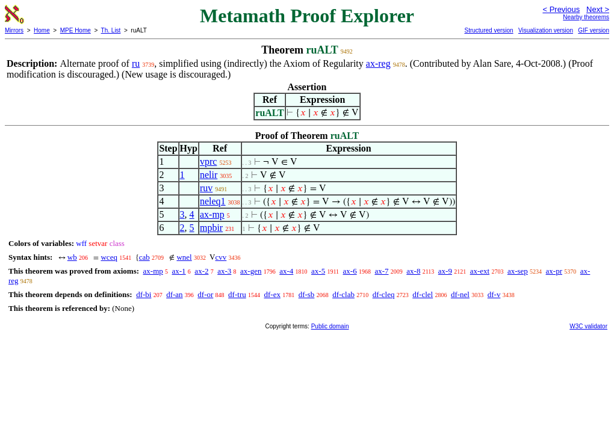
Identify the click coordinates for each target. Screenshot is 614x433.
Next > (597, 9)
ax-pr (554, 270)
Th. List (111, 30)
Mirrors (14, 30)
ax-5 (318, 270)
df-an (174, 294)
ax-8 (413, 270)
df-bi (143, 294)
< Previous (561, 9)
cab (144, 257)
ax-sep (517, 270)
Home (42, 30)
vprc (208, 161)
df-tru (237, 294)
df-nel (460, 294)
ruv (206, 188)
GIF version (593, 30)
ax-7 (381, 270)
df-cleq (384, 294)
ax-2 (201, 270)
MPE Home (75, 30)
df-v (494, 294)
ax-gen (250, 270)
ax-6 (350, 270)
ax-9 (445, 270)
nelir (208, 175)
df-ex (272, 294)
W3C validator (588, 326)
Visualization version (545, 30)
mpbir (211, 228)
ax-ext (479, 270)
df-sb (307, 294)
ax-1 (179, 270)
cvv (220, 257)
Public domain (330, 326)
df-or (205, 294)
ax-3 (224, 270)
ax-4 (286, 270)
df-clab (343, 294)
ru (136, 63)
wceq (109, 257)
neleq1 (213, 201)
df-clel (422, 294)
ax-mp (212, 214)
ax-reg (378, 63)
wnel (183, 257)
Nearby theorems (586, 17)
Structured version (488, 30)
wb (72, 257)
